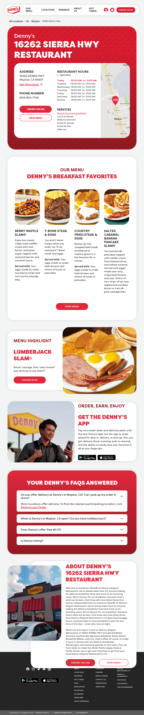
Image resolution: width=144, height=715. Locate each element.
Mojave (35, 21)
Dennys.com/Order (33, 507)
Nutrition (78, 690)
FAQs (76, 683)
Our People (122, 683)
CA (27, 21)
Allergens (79, 694)
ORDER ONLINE (35, 109)
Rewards (78, 676)
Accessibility (82, 713)
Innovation (79, 687)
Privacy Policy (42, 713)
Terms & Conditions (63, 713)
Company (100, 668)
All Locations (16, 21)
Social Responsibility (123, 670)
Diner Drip (78, 697)
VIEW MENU (35, 118)
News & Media (102, 676)
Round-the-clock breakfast (71, 113)
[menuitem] (31, 10)
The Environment (125, 687)
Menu (76, 668)
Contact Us (101, 679)
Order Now (126, 10)
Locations (79, 672)
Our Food (121, 680)
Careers (99, 672)
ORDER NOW (30, 380)
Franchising (101, 683)
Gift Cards (79, 679)
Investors (100, 687)
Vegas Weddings (81, 701)
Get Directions (29, 84)
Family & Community (122, 675)
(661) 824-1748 (29, 97)
